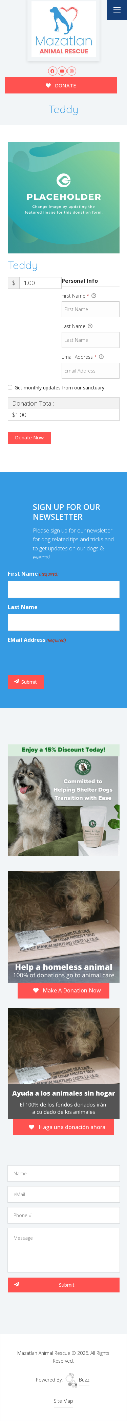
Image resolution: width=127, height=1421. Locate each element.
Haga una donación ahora (67, 1127)
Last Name (77, 326)
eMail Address (37, 640)
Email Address (83, 357)
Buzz (77, 1379)
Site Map (63, 1401)
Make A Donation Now (67, 990)
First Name (79, 296)
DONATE (61, 85)
